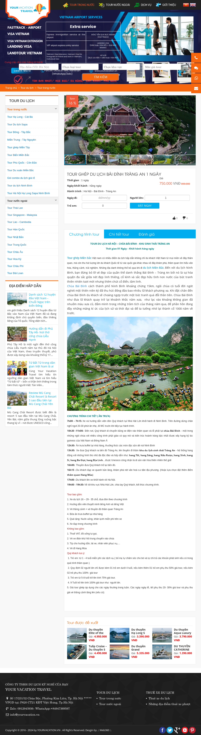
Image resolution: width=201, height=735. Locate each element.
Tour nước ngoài (17, 200)
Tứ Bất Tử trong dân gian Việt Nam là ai (42, 364)
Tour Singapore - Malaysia (22, 214)
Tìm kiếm (100, 77)
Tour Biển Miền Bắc (18, 155)
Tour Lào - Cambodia (19, 222)
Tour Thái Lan (15, 207)
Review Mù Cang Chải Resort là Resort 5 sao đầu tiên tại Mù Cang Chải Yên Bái (31, 400)
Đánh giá (146, 233)
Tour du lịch (27, 87)
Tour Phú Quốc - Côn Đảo (22, 162)
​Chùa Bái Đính (77, 286)
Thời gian (73, 180)
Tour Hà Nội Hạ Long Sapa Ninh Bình (28, 193)
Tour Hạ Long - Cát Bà (20, 116)
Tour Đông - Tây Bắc (19, 132)
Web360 (104, 730)
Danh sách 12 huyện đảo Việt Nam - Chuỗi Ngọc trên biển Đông (42, 300)
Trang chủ (11, 87)
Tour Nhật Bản (15, 237)
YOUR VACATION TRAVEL (28, 689)
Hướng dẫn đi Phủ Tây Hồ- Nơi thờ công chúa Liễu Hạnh (41, 334)
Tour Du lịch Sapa (17, 124)
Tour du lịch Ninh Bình (19, 185)
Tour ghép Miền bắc (79, 257)
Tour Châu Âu (15, 251)
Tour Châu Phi (15, 266)
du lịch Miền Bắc (153, 267)
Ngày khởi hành (77, 185)
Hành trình (74, 191)
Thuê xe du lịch (159, 698)
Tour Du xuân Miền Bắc (20, 170)
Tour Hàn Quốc (16, 229)
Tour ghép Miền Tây (18, 147)
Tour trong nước (46, 87)
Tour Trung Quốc (16, 244)
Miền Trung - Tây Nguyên (21, 139)
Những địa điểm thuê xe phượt (169, 704)
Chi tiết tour (119, 233)
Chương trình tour (84, 233)
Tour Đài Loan (15, 273)
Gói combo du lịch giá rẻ (21, 177)
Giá (161, 178)
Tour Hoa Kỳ (14, 259)
